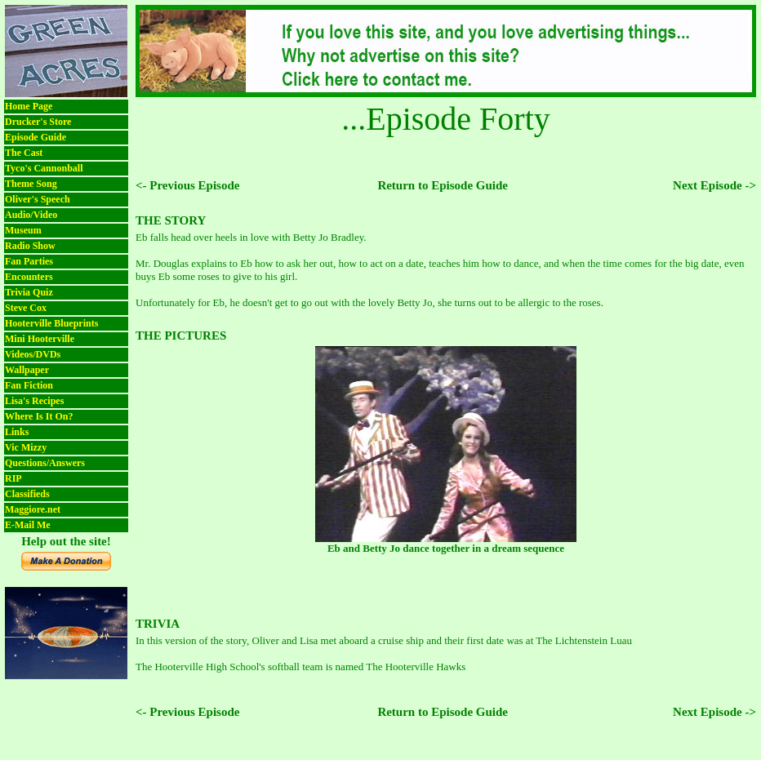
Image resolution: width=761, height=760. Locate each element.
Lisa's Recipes (34, 401)
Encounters (29, 276)
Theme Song (31, 183)
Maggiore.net (32, 509)
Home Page (28, 106)
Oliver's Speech (37, 199)
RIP (13, 478)
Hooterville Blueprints (51, 323)
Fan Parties (29, 261)
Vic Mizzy (26, 447)
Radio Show (30, 245)
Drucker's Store (38, 121)
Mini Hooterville (39, 338)
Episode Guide (35, 137)
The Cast (23, 152)
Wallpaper (27, 370)
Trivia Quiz (29, 292)
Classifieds (27, 494)
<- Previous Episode (187, 185)
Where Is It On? (39, 416)
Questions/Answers (45, 463)
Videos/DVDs (32, 354)
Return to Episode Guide (442, 185)
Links (17, 432)
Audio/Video (31, 214)
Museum (23, 230)
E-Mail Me (28, 525)
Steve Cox (26, 307)
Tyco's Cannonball (43, 168)
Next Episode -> (714, 185)
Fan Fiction (29, 385)
